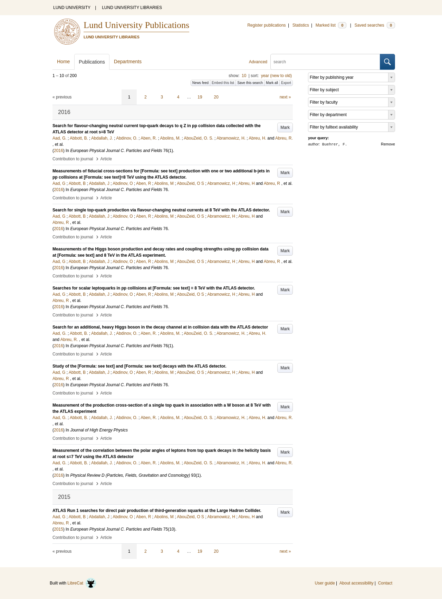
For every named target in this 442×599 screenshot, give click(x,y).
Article (106, 158)
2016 (58, 150)
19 (200, 97)
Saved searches (374, 25)
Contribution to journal (72, 158)
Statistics (300, 25)
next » (285, 97)
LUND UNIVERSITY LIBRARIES (132, 7)
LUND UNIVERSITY (71, 7)
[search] (325, 62)
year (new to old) (276, 75)
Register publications (266, 25)
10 (244, 75)
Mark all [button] (272, 83)
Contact (385, 583)
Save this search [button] (250, 83)
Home (63, 61)
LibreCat (81, 583)
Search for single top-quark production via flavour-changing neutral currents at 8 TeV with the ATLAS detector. (161, 210)
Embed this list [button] (223, 83)
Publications (92, 62)
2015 (58, 529)
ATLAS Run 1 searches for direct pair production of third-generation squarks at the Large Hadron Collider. (156, 510)
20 (216, 97)
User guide (325, 583)
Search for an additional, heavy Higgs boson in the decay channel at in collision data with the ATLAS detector (160, 327)
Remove (388, 144)
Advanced (258, 61)
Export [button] (286, 83)
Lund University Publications (136, 25)
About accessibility (356, 583)
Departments (128, 61)
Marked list (331, 25)
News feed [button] (200, 83)
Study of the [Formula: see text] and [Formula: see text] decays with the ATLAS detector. (139, 366)
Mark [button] (285, 127)
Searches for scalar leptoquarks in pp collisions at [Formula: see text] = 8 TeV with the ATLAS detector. (153, 288)
